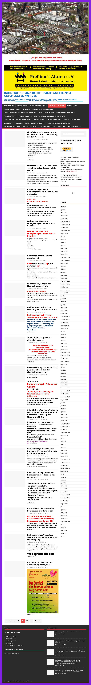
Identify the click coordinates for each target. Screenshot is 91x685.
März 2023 (64, 308)
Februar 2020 (64, 417)
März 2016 (64, 530)
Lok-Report (61, 126)
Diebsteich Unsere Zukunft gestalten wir (39, 257)
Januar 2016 (64, 533)
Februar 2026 (64, 216)
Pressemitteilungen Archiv (12, 109)
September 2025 (65, 230)
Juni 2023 (63, 299)
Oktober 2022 (64, 322)
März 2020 (64, 414)
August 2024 (64, 263)
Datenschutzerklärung (54, 119)
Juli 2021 (63, 367)
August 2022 (64, 328)
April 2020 (63, 412)
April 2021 (63, 376)
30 (35, 621)
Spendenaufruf (72, 106)
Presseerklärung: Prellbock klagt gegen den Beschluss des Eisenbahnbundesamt (42, 369)
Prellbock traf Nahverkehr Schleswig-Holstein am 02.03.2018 (42, 308)
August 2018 (64, 471)
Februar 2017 (64, 515)
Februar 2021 (64, 382)
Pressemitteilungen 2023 (46, 112)
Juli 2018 (63, 474)
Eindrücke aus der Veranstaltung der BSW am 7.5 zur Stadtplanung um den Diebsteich (42, 134)
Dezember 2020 (65, 388)
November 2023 (65, 284)
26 (18, 621)
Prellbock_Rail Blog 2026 (47, 126)
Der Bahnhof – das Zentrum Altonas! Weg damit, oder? (40, 563)
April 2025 (63, 245)
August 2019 (64, 435)
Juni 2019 (63, 441)
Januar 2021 (64, 385)
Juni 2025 (63, 239)
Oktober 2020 (64, 394)
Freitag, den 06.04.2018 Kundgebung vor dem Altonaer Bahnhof (41, 223)
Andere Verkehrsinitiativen (64, 112)
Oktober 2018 (64, 465)
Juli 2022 (63, 331)
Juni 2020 (63, 406)
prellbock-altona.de (17, 645)
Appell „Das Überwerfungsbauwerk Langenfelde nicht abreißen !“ (69, 641)
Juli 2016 (63, 524)
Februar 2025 (64, 251)
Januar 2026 (64, 219)
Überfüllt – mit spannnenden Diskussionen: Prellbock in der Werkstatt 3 (41, 474)
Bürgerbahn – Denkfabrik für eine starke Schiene (38, 109)
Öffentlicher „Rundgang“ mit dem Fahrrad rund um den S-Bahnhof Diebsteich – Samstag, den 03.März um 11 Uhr (42, 413)
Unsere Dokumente (9, 116)
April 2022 (63, 340)
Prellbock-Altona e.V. (25, 116)
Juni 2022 (63, 334)
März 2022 (64, 343)
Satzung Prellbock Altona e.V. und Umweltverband (20, 126)
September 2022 (65, 325)
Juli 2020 (63, 403)
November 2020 (65, 391)
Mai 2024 (63, 269)
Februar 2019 (64, 453)
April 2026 (63, 210)
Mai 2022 (63, 337)
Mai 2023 (63, 302)
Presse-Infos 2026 (9, 106)
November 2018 (65, 462)
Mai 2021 (63, 373)
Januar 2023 (64, 314)
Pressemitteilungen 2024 (37, 106)
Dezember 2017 (65, 495)
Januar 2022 (64, 349)
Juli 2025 (63, 236)
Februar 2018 (64, 489)
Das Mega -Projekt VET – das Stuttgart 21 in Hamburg (20, 112)
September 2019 (65, 432)
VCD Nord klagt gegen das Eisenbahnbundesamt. (39, 285)
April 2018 (63, 483)
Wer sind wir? (8, 123)
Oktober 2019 (64, 429)
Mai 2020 (63, 409)
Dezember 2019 (65, 423)
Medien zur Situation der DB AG (34, 123)
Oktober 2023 (64, 287)
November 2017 (65, 498)
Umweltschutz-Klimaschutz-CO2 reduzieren (17, 119)
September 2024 (65, 260)
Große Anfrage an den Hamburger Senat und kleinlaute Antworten (42, 191)
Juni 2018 (63, 477)
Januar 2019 (64, 456)
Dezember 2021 (65, 352)
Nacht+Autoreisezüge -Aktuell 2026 (59, 123)
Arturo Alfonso (41, 139)
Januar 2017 (64, 518)
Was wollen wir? (39, 119)
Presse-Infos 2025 (22, 106)
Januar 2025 (64, 254)
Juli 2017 (63, 507)
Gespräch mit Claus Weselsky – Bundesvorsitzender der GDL (41, 509)
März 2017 (64, 512)
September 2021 (65, 361)
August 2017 (64, 504)
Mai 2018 (63, 480)
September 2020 (65, 397)
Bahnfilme (19, 123)
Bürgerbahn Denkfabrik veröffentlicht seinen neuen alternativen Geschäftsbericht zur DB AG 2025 (69, 671)
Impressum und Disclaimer (72, 119)
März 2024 (64, 275)
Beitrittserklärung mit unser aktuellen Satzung (49, 116)
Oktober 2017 (64, 501)
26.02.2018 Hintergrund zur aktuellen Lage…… (39, 338)
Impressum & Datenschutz (12, 653)
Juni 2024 (63, 266)
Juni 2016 (63, 527)
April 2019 (63, 447)
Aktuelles (52, 106)
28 (27, 621)
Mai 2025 (63, 242)
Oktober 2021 (64, 358)
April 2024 (63, 272)
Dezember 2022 (65, 316)
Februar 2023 (64, 311)
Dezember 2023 (65, 281)
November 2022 (65, 319)
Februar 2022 (64, 346)
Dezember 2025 (65, 221)
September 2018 (65, 468)
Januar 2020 (64, 420)
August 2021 (64, 364)
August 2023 (64, 293)
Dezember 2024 (65, 257)
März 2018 (64, 486)
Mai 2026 (63, 207)
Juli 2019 (63, 438)
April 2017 (63, 510)
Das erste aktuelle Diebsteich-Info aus (38, 278)
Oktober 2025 (64, 227)
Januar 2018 (64, 492)
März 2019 (64, 450)
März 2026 (64, 213)
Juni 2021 (63, 370)
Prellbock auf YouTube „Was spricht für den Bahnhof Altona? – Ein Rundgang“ (42, 537)
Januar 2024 (64, 278)
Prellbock (39, 196)
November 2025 (65, 224)
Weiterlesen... (31, 160)
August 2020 (64, 400)
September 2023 (65, 290)
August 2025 (64, 233)
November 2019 (65, 426)
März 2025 (64, 248)
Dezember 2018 (65, 459)
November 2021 (65, 355)
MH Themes (29, 681)
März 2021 (64, 379)
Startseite (61, 106)
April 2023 (63, 305)
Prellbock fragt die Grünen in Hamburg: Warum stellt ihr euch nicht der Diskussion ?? (42, 451)
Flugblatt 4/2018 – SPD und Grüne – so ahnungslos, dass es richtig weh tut (42, 168)
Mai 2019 (63, 444)
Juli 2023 (63, 296)
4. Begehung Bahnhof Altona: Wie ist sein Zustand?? (69, 632)
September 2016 (65, 521)
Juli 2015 (63, 536)
